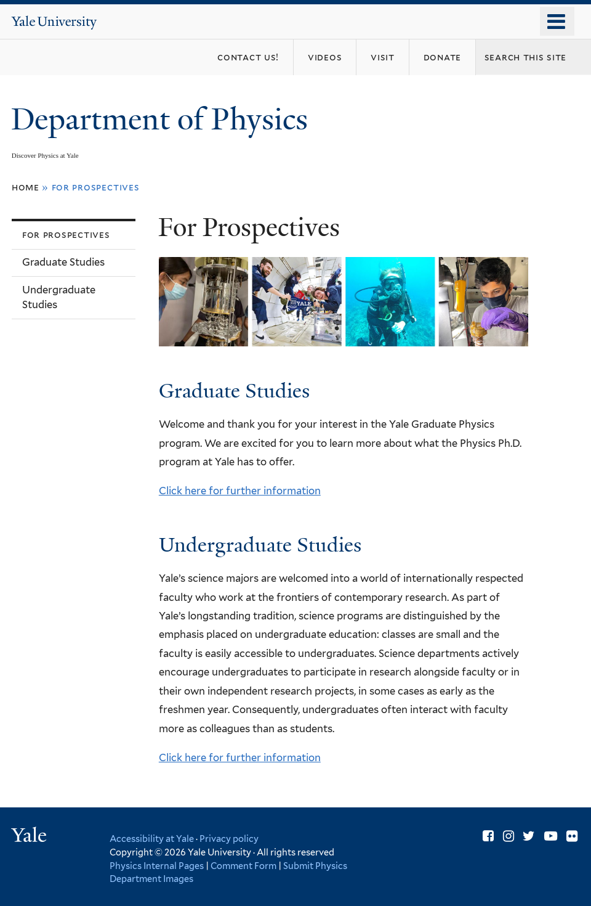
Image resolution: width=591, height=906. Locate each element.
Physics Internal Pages (157, 865)
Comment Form (243, 865)
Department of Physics (163, 119)
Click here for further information (240, 490)
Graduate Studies (63, 262)
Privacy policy (229, 838)
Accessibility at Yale (152, 838)
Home (25, 187)
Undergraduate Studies (58, 297)
